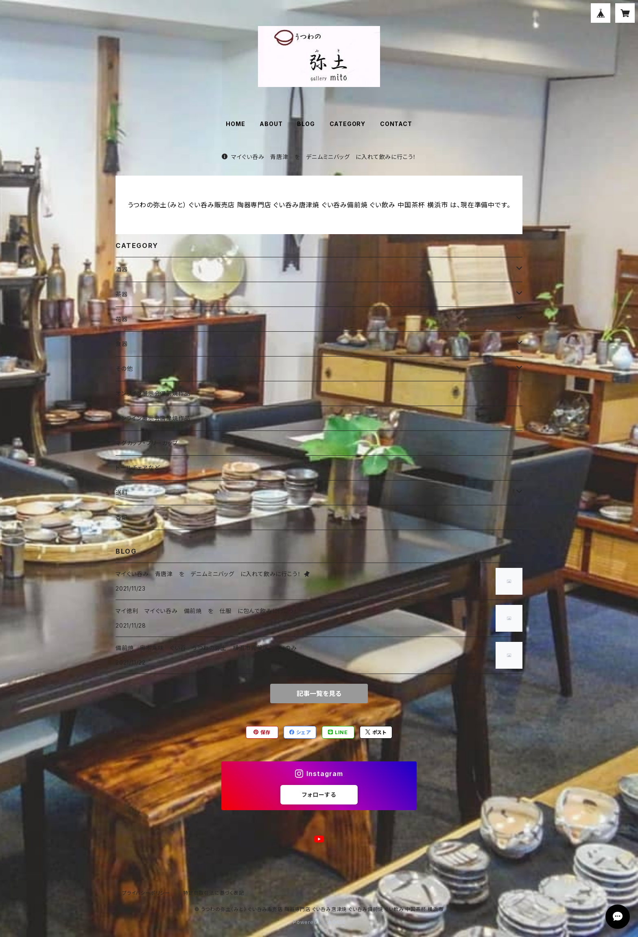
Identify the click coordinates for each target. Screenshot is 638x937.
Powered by (319, 922)
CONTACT (396, 123)
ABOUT (271, 123)
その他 (124, 368)
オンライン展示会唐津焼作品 (153, 418)
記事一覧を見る (319, 693)
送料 (122, 492)
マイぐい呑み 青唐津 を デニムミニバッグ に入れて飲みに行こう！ (319, 156)
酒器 (122, 269)
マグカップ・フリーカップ (147, 442)
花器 (122, 318)
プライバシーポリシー (146, 893)
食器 (122, 343)
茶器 (122, 294)
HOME (235, 123)
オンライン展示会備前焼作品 (153, 393)
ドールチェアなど (138, 467)
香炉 (122, 517)
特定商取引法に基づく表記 (213, 893)
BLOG (306, 123)
